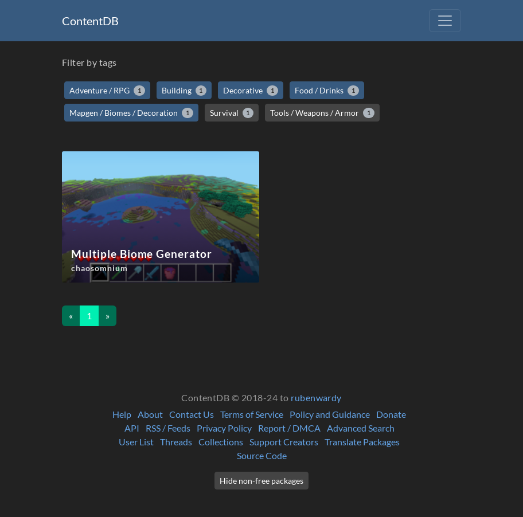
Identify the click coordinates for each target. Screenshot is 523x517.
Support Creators (283, 441)
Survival (232, 113)
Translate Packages (362, 441)
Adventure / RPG (107, 90)
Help (121, 414)
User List (136, 441)
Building (184, 90)
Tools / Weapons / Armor (322, 113)
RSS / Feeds (168, 427)
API (131, 427)
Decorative (250, 90)
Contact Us (191, 414)
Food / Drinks (327, 90)
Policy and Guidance (330, 414)
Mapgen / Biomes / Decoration (131, 113)
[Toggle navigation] (445, 20)
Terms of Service (251, 414)
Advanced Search (361, 427)
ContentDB (90, 21)
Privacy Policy (224, 427)
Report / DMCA (289, 427)
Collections (220, 441)
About (150, 414)
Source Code (262, 455)
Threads (176, 441)
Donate (391, 414)
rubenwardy (316, 397)
